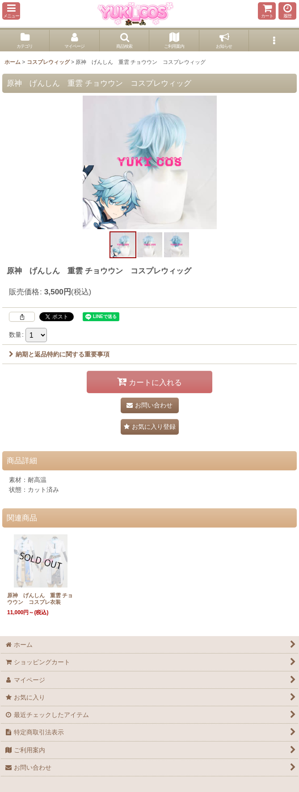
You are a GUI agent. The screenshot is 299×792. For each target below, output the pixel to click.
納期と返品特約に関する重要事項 (59, 354)
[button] (11, 11)
